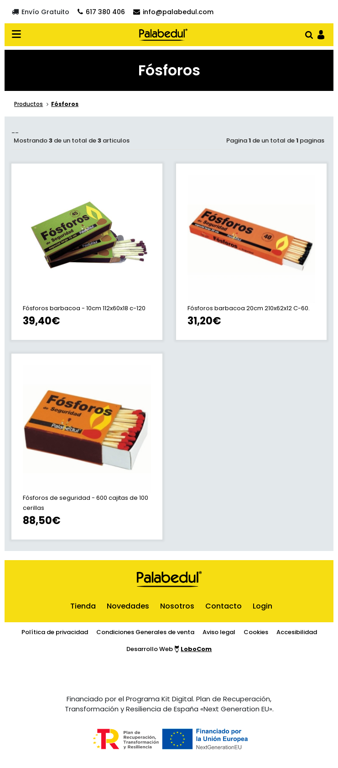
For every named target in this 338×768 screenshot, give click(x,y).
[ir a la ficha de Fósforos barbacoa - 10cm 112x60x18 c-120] (87, 251)
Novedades (128, 606)
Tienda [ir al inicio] (83, 606)
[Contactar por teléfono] (101, 11)
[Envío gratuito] (41, 11)
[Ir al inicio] (163, 34)
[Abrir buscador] (309, 34)
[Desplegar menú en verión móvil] (18, 34)
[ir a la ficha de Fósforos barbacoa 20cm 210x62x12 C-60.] (251, 251)
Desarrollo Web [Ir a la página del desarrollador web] (169, 649)
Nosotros (177, 606)
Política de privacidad (54, 632)
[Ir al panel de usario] (321, 34)
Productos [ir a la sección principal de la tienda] (28, 104)
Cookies (256, 632)
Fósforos (64, 104)
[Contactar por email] (173, 11)
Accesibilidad (296, 632)
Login (262, 606)
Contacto (223, 606)
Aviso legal (219, 632)
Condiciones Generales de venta (145, 632)
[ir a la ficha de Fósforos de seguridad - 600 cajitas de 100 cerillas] (87, 447)
